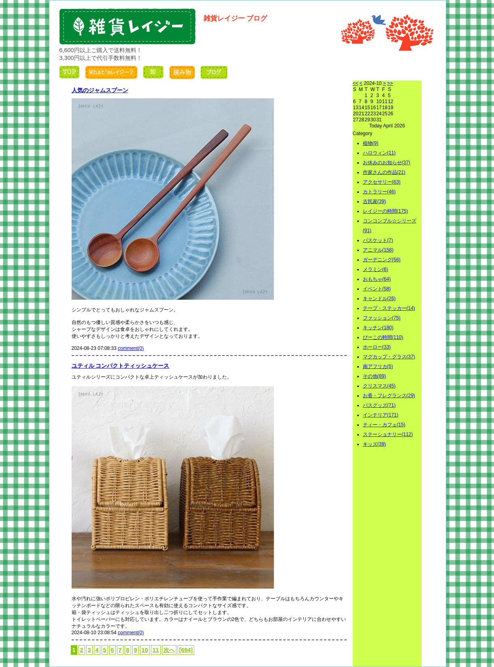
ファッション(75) (382, 318)
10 (145, 650)
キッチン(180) (378, 327)
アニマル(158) (378, 250)
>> (390, 83)
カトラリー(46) (379, 192)
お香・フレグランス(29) (389, 395)
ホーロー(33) (377, 347)
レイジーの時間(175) (385, 211)
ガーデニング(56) (382, 260)
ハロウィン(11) (379, 153)
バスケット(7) (378, 240)
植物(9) (371, 143)
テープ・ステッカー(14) (389, 308)
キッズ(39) (374, 444)
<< (355, 83)
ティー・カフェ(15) (384, 425)
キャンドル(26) (379, 298)
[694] (186, 650)
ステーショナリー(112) (388, 434)
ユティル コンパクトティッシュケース (121, 365)
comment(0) (131, 348)
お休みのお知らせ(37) (386, 162)
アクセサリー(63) (382, 182)
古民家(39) (374, 201)
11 (156, 650)
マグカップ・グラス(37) (389, 357)
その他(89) (374, 376)
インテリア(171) (381, 415)
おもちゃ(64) (377, 279)
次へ (169, 650)
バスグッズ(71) (379, 405)
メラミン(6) (375, 269)
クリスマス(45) (379, 386)
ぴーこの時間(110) (383, 337)
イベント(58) (377, 289)
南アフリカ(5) (378, 366)
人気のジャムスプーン (100, 90)
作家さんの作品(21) (384, 172)
